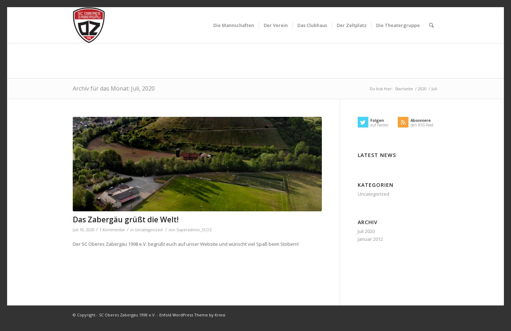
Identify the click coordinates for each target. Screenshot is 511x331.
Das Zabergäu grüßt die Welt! (125, 219)
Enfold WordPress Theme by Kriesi (192, 315)
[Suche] (431, 25)
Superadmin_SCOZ (194, 229)
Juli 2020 (366, 231)
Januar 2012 (370, 239)
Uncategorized (149, 229)
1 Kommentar (112, 229)
